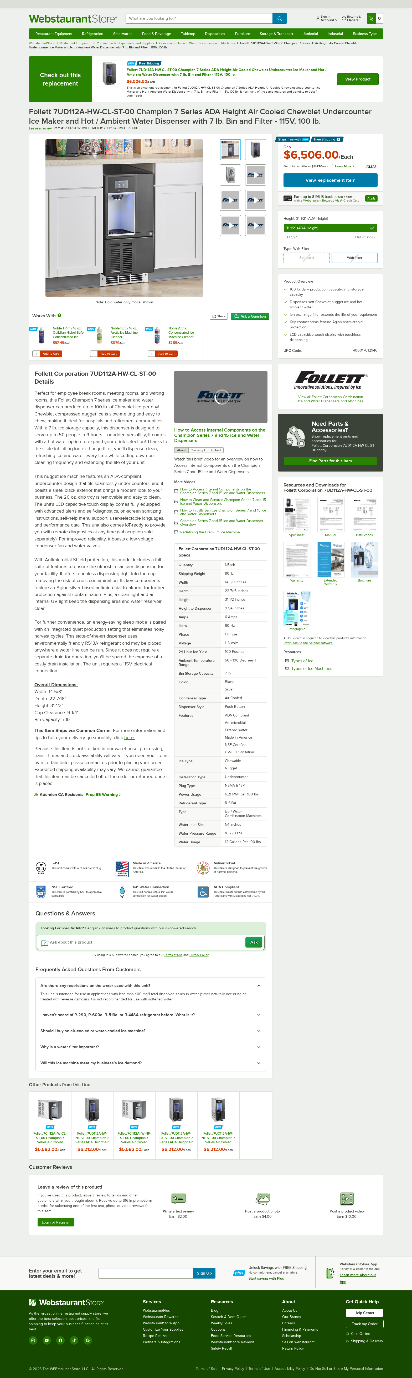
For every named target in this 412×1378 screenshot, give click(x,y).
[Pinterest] (88, 1340)
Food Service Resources (231, 1336)
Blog (214, 1310)
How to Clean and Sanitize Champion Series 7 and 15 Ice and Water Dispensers (223, 501)
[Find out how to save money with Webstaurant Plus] (131, 63)
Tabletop (188, 34)
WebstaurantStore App (161, 1323)
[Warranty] (297, 563)
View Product (357, 79)
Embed (216, 450)
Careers (288, 1323)
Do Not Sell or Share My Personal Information (346, 1369)
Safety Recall (221, 1348)
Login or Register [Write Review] (56, 1222)
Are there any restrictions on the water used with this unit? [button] (95, 985)
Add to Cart (51, 353)
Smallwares (122, 34)
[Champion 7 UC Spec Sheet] (297, 517)
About (181, 450)
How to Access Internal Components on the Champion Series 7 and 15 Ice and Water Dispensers (219, 435)
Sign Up (204, 1273)
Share (218, 316)
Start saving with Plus (266, 1278)
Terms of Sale (207, 1369)
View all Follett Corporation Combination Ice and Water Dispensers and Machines (330, 399)
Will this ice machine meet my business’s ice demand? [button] (91, 1063)
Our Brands (291, 1317)
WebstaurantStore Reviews (233, 1342)
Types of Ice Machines (327, 668)
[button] (230, 149)
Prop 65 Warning (102, 794)
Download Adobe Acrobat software (308, 643)
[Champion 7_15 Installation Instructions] (364, 517)
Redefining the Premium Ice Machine (210, 532)
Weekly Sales (221, 1323)
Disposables (215, 34)
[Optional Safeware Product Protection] (330, 563)
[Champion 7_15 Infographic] (297, 611)
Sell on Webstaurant (298, 1342)
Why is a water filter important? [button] (69, 1047)
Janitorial (310, 34)
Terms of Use (173, 955)
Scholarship (291, 1336)
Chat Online (358, 1334)
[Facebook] (60, 1340)
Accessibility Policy (290, 1369)
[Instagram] (33, 1340)
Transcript (198, 450)
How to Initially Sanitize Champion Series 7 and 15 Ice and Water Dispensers (223, 512)
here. (129, 737)
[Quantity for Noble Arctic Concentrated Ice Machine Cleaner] (151, 353)
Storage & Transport (276, 34)
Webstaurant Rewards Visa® (323, 200)
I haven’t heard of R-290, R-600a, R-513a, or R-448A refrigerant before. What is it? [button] (117, 1015)
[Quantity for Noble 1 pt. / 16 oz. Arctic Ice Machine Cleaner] (93, 353)
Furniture (242, 34)
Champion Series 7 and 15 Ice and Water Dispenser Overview (221, 523)
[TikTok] (74, 1340)
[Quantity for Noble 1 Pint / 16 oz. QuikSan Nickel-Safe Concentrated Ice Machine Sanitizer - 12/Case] (36, 353)
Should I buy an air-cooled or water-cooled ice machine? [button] (92, 1031)
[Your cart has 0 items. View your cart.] (375, 18)
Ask (254, 942)
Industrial (335, 34)
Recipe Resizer (155, 1336)
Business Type (365, 34)
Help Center (364, 1313)
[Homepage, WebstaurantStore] (73, 18)
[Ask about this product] (151, 942)
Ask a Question (250, 316)
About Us (289, 1310)
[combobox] (199, 18)
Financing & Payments (300, 1329)
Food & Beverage (156, 34)
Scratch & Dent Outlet (228, 1317)
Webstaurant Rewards (160, 1317)
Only (287, 147)
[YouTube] (47, 1340)
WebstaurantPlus (156, 1310)
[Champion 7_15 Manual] (330, 517)
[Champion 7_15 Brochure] (364, 563)
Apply (372, 199)
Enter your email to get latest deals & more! (55, 1273)
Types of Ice (318, 660)
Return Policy (293, 1348)
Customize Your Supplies (163, 1329)
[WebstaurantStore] (72, 1302)
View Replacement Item (331, 180)
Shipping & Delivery (364, 1341)
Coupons (218, 1329)
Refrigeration (92, 34)
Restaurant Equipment (53, 34)
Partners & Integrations (161, 1342)
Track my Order (365, 1324)
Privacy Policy (199, 955)
